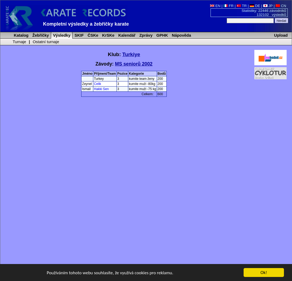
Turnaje (19, 41)
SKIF (78, 35)
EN (215, 6)
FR (228, 6)
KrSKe (108, 35)
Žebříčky (40, 35)
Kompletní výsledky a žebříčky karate (86, 24)
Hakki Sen (101, 89)
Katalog (21, 35)
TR (242, 6)
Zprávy (145, 35)
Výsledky (61, 35)
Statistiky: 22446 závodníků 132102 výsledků (264, 13)
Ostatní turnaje (46, 41)
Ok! (264, 273)
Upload (281, 35)
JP (268, 6)
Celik (97, 84)
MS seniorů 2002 (133, 64)
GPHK (161, 35)
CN (281, 6)
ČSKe (92, 35)
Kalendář (126, 35)
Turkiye (131, 54)
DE (255, 6)
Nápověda (181, 35)
